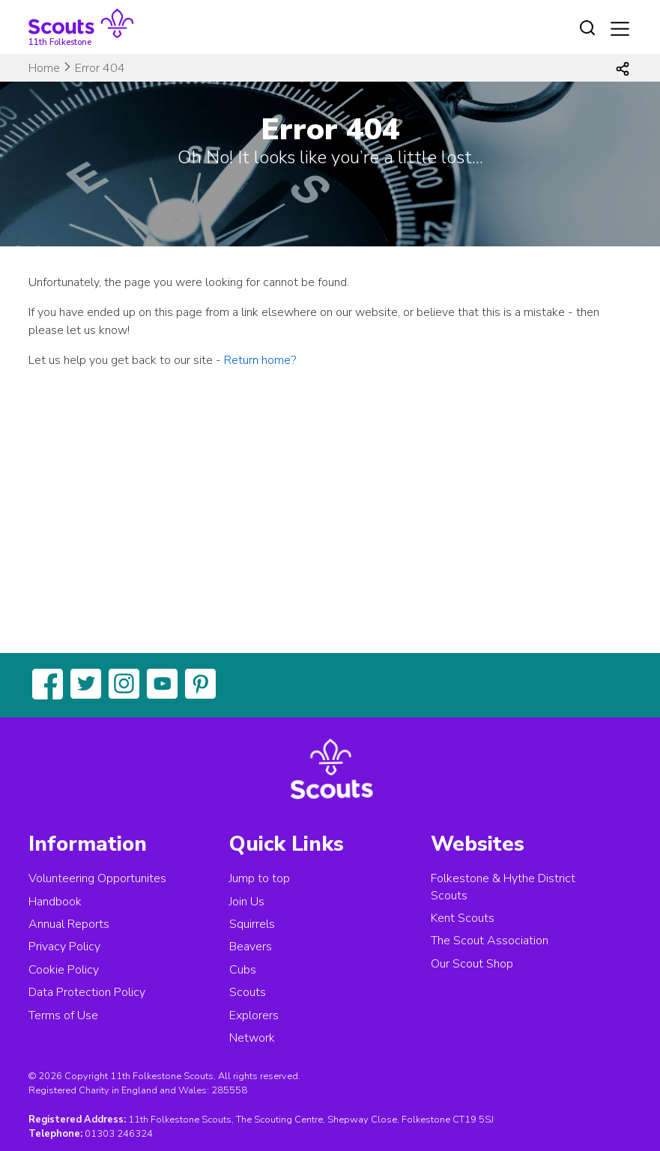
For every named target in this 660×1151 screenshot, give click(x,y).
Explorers (254, 1015)
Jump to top (259, 878)
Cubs (242, 970)
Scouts (247, 992)
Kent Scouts (462, 918)
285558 (229, 1090)
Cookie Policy (63, 970)
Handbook (55, 901)
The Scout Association (489, 940)
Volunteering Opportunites (97, 878)
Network (252, 1038)
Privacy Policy (64, 946)
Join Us (246, 901)
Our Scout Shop (472, 964)
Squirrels (252, 924)
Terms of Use (63, 1015)
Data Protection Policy (86, 992)
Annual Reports (68, 924)
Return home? (260, 360)
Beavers (250, 946)
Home (44, 68)
